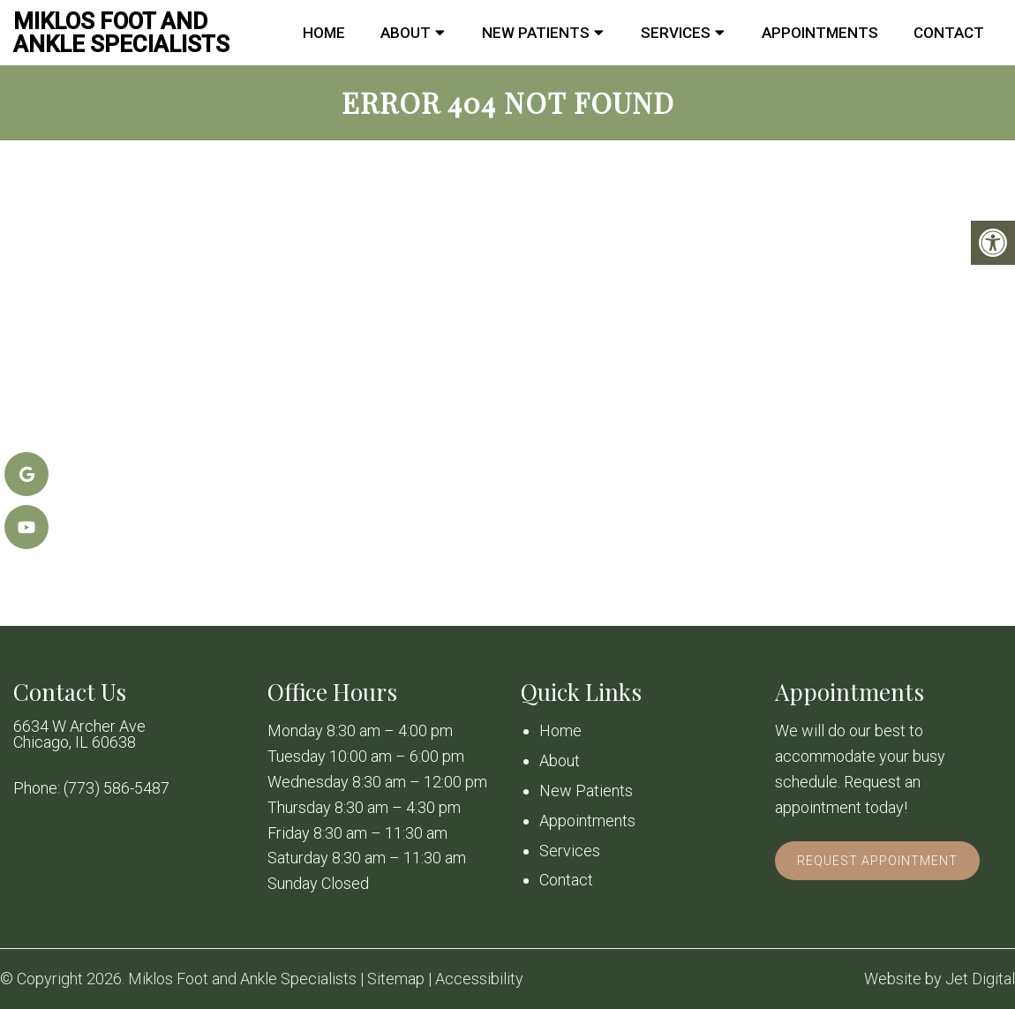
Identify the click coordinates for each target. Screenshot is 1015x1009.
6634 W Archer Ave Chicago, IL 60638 (79, 734)
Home (324, 32)
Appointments (820, 32)
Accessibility (479, 979)
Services (675, 32)
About (405, 32)
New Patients (536, 32)
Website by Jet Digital (939, 979)
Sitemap (396, 979)
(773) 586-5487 (116, 788)
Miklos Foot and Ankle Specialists (121, 33)
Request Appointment (877, 861)
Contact (949, 32)
